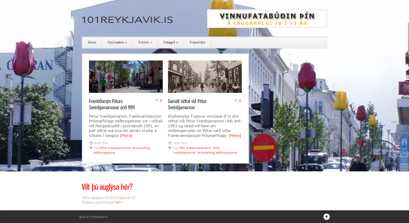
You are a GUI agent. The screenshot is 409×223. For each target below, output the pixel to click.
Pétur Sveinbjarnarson (115, 148)
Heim (92, 42)
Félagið (171, 42)
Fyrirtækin (117, 42)
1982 (181, 148)
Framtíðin (197, 42)
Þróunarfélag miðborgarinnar (217, 152)
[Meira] (126, 135)
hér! (118, 202)
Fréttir (145, 42)
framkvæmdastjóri (198, 148)
